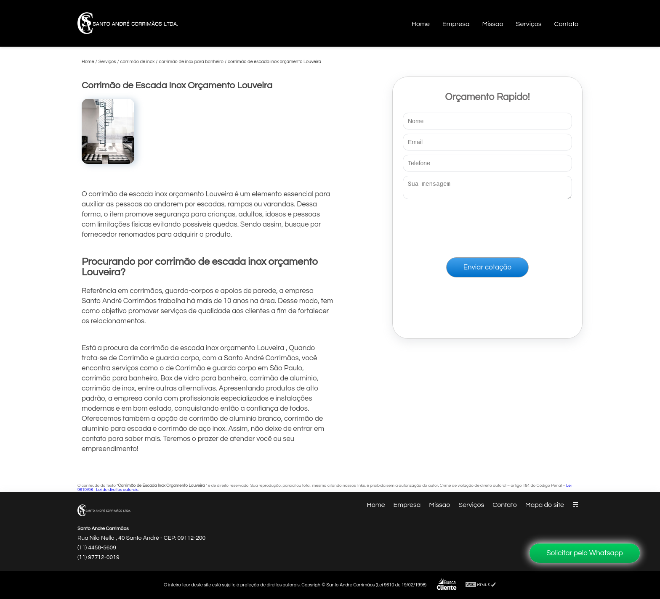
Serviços (529, 24)
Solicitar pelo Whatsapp (584, 553)
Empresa (456, 24)
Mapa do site (544, 504)
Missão (492, 24)
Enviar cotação (487, 270)
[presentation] (487, 226)
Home (421, 24)
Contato (566, 24)
